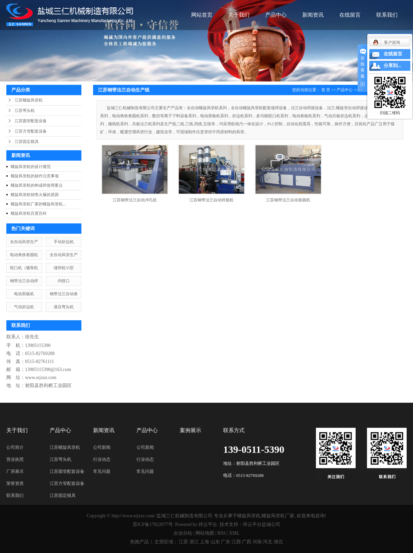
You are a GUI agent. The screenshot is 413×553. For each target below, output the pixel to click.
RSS (222, 533)
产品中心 (276, 15)
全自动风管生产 (24, 241)
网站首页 (202, 15)
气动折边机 (24, 307)
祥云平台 (207, 524)
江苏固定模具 (27, 141)
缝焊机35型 (64, 267)
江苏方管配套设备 (31, 131)
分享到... (392, 65)
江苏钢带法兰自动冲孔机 (135, 200)
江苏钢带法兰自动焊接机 (211, 200)
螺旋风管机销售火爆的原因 (35, 194)
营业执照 (15, 459)
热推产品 (139, 541)
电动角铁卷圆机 (24, 254)
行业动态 (101, 459)
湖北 (278, 541)
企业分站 (182, 533)
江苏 (183, 541)
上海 (204, 541)
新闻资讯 (313, 15)
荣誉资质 (15, 483)
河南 (257, 541)
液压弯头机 (64, 307)
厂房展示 (15, 471)
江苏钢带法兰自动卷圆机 (288, 200)
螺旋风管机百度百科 (29, 213)
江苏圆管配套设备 (31, 121)
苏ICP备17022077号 (153, 524)
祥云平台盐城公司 (261, 524)
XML (234, 533)
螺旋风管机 (249, 515)
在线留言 (350, 15)
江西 (236, 541)
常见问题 (101, 471)
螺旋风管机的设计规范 (31, 166)
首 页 (325, 89)
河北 (267, 541)
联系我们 (387, 15)
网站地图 (204, 533)
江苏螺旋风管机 (29, 100)
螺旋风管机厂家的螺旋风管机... (38, 204)
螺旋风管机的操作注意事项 (35, 176)
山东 (215, 541)
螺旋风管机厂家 (278, 515)
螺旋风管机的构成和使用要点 (37, 185)
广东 (225, 541)
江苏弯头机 (25, 110)
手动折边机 (64, 241)
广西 (246, 541)
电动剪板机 (24, 294)
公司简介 (15, 447)
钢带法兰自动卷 (64, 294)
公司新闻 (101, 447)
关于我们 (239, 15)
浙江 (194, 541)
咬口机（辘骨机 (24, 267)
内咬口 (64, 281)
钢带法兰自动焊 (24, 281)
